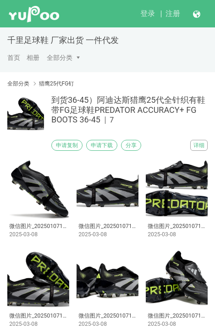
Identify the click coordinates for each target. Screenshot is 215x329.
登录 (147, 13)
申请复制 (67, 145)
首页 (13, 57)
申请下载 (102, 145)
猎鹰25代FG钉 (56, 83)
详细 (198, 145)
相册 (33, 57)
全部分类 (59, 57)
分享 (131, 145)
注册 (172, 13)
